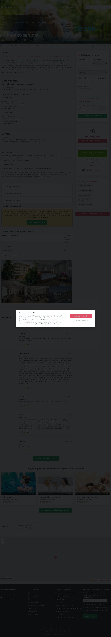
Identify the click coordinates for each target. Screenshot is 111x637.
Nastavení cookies (81, 321)
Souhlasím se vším (81, 316)
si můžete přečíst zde (52, 324)
